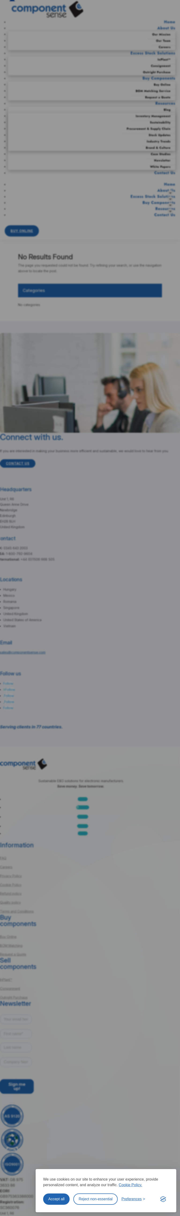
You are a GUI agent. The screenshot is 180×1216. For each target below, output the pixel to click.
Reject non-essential (95, 1199)
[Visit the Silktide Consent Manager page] (163, 1199)
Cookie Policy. (130, 1185)
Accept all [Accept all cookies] (56, 1199)
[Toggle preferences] (133, 1199)
